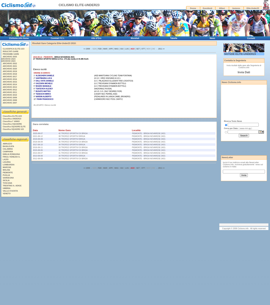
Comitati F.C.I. (57, 38)
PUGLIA (6, 175)
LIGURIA (7, 162)
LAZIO (6, 159)
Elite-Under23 (253, 8)
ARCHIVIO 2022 (10, 63)
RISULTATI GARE (11, 51)
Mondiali (135, 38)
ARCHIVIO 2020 (10, 69)
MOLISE (6, 170)
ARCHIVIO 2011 (10, 92)
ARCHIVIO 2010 (10, 95)
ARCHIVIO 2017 (10, 77)
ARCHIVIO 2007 (10, 103)
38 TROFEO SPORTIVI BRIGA (72, 136)
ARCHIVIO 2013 (10, 87)
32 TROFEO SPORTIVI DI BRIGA (73, 150)
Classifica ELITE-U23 (12, 116)
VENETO (7, 193)
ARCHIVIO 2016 (10, 79)
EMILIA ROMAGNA (11, 154)
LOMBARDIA (9, 165)
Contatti (251, 38)
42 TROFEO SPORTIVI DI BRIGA (73, 133)
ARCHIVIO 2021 (10, 66)
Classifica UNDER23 (12, 119)
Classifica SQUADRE (12, 124)
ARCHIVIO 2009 (10, 97)
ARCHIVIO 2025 (10, 57)
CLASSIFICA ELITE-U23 (13, 49)
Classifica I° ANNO (11, 121)
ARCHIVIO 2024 (8, 59)
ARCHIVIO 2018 (10, 74)
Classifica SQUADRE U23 (13, 129)
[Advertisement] (15, 251)
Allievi (222, 8)
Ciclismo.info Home (19, 38)
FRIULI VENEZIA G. (11, 157)
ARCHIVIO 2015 (10, 82)
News (212, 38)
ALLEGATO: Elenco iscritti (45, 105)
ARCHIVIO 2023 (8, 61)
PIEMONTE (8, 172)
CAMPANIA (8, 151)
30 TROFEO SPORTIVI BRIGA (72, 156)
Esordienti (207, 8)
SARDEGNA (8, 178)
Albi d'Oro (96, 38)
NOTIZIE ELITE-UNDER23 (240, 53)
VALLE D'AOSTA (10, 191)
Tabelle (173, 38)
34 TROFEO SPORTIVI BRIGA (72, 144)
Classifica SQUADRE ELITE (14, 127)
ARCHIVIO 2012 (10, 90)
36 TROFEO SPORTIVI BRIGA (72, 139)
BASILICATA (8, 146)
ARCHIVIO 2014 (10, 84)
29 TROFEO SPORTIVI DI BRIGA (73, 158)
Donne (193, 8)
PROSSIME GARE (11, 54)
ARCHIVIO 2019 (10, 71)
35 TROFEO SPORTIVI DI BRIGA (73, 142)
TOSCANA (7, 183)
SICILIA (6, 180)
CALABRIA (8, 149)
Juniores (236, 8)
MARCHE (7, 167)
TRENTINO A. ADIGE (12, 186)
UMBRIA (6, 188)
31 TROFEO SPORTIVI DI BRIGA (73, 153)
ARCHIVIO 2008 (10, 100)
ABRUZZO (7, 144)
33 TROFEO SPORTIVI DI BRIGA (73, 147)
